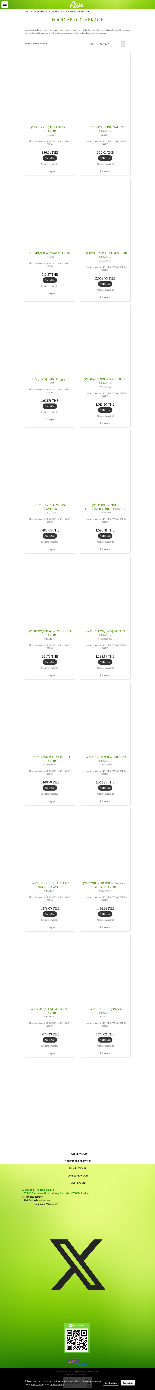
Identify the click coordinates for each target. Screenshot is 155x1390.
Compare (51, 172)
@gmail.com (36, 1200)
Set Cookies (111, 1382)
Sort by (92, 44)
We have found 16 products (36, 43)
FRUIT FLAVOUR (77, 1154)
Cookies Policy (57, 1384)
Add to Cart (49, 158)
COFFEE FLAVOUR (77, 1175)
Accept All (128, 1382)
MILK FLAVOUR (77, 1168)
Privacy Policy (37, 1384)
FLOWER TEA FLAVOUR (77, 1161)
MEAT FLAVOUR (78, 1183)
